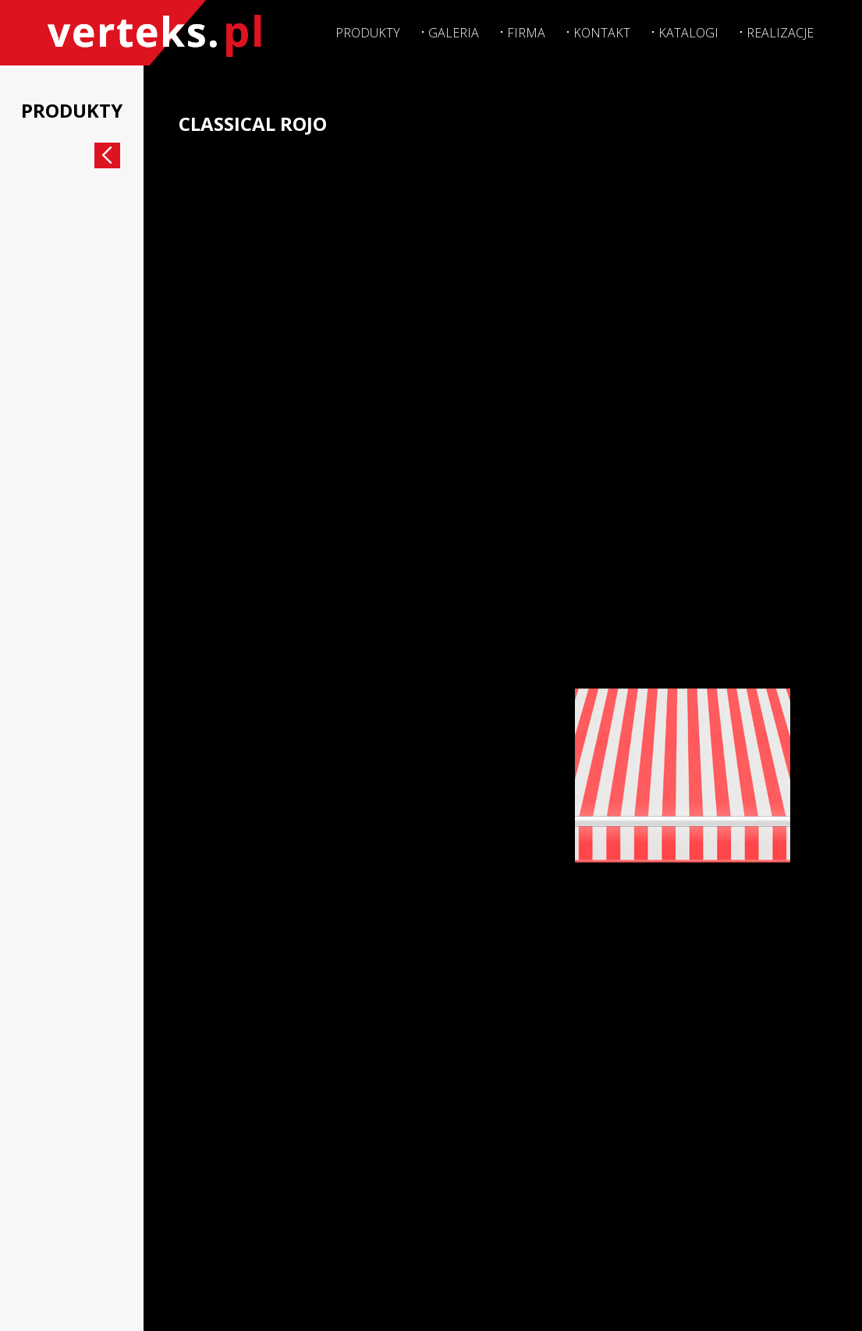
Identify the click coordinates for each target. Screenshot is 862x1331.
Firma (524, 31)
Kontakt (600, 31)
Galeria (450, 31)
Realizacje (779, 31)
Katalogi (687, 31)
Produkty (364, 31)
